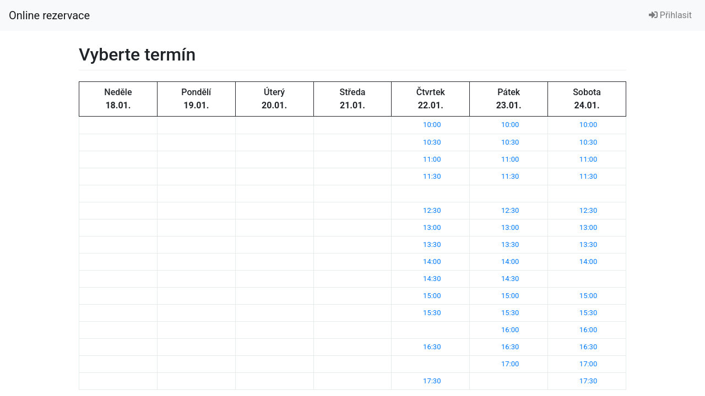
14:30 (432, 278)
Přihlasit (670, 15)
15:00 (432, 296)
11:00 (432, 159)
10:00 (432, 124)
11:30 (432, 176)
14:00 (432, 261)
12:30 (432, 210)
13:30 (432, 244)
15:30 (432, 313)
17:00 (510, 364)
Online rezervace (49, 15)
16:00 (510, 330)
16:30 (432, 347)
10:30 (432, 142)
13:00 (432, 227)
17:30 (432, 381)
